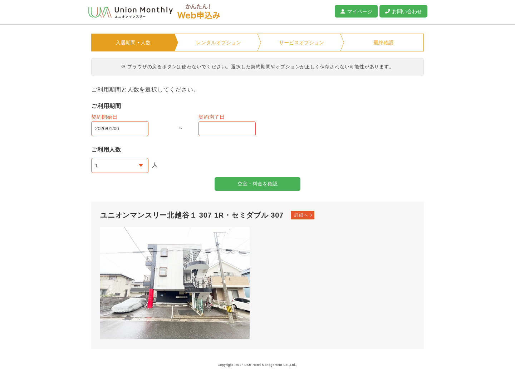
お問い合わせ (407, 11)
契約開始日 (104, 117)
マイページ (359, 11)
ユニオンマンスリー (130, 12)
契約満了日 (211, 117)
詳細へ (301, 215)
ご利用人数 (106, 150)
